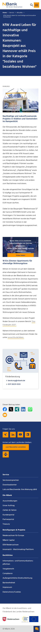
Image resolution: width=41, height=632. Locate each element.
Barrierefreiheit (9, 582)
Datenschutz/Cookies (12, 592)
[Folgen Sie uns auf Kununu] (28, 434)
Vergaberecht (8, 568)
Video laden (20, 255)
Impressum (7, 587)
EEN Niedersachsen (11, 544)
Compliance (7, 573)
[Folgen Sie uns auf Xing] (5, 434)
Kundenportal (8, 514)
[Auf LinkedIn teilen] (23, 409)
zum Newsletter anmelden (16, 447)
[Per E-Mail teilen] (5, 415)
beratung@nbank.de (16, 380)
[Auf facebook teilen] (5, 409)
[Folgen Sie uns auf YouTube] (20, 434)
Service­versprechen (11, 480)
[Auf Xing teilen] (17, 409)
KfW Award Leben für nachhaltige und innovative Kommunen (19, 16)
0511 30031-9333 (14, 384)
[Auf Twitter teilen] (11, 409)
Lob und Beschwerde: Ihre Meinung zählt (20, 489)
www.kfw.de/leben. (16, 337)
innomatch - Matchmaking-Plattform (18, 549)
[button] (36, 5)
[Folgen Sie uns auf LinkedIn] (13, 434)
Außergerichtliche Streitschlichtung (17, 578)
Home (5, 12)
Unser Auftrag (9, 505)
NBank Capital (8, 540)
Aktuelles (20, 12)
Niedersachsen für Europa (13, 535)
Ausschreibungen (10, 500)
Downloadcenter (10, 484)
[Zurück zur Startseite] (12, 6)
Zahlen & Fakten (10, 510)
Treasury (6, 524)
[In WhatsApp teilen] (30, 409)
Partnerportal (8, 519)
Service (11, 12)
